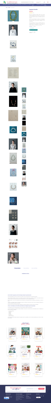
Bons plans (45, 5)
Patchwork (24, 4)
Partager (33, 32)
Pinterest (34, 32)
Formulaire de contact (28, 398)
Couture (16, 4)
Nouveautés (5, 4)
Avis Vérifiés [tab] (34, 268)
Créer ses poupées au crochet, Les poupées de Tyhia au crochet (38, 355)
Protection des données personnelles (20, 397)
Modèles (42, 4)
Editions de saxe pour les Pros (9, 396)
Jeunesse (29, 4)
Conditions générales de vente (19, 396)
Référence (30, 26)
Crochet (9, 4)
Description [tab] (26, 268)
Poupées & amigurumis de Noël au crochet (25, 337)
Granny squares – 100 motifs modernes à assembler (12, 372)
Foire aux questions (18, 398)
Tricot (12, 4)
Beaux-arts (33, 5)
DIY (27, 4)
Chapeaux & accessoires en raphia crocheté (38, 372)
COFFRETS (38, 4)
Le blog (38, 397)
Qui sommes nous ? (8, 395)
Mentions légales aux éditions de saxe (20, 395)
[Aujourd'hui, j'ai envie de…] (27, 2)
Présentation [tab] (17, 268)
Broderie (19, 4)
